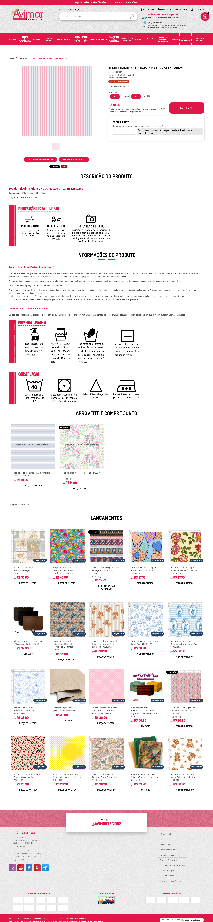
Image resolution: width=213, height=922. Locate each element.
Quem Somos (165, 844)
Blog (161, 839)
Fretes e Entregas (167, 870)
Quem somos (165, 9)
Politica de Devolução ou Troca (172, 865)
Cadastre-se (199, 9)
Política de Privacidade (169, 855)
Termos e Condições (168, 860)
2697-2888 (19, 846)
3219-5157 (155, 22)
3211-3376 (19, 859)
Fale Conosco (182, 9)
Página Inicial (165, 834)
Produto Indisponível (33, 446)
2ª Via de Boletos (167, 875)
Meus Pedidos (149, 9)
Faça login (79, 9)
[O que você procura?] (132, 16)
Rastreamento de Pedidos (170, 881)
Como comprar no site (169, 849)
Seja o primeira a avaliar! (118, 86)
